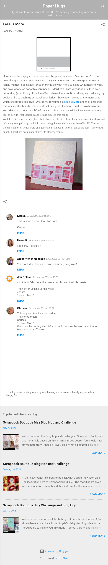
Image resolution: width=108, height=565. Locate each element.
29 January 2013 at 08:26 (45, 277)
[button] (103, 25)
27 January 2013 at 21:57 (39, 216)
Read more (97, 452)
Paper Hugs (54, 6)
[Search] (103, 7)
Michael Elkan (62, 558)
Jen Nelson (24, 277)
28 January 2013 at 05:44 (58, 259)
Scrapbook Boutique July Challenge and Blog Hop (39, 505)
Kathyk (21, 215)
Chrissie (22, 308)
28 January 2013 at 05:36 (41, 240)
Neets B (22, 240)
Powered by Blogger (54, 551)
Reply (20, 233)
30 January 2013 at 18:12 (41, 308)
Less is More (71, 101)
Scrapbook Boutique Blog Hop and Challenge (36, 464)
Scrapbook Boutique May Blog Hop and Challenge (39, 422)
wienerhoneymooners (31, 258)
